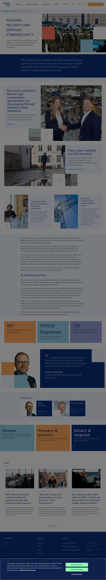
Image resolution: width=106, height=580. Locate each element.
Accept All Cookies (77, 565)
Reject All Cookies (76, 569)
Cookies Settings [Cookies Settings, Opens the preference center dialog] (77, 574)
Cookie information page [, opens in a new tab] (27, 570)
